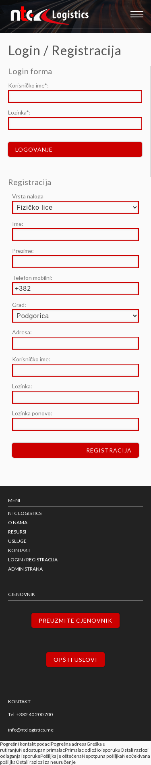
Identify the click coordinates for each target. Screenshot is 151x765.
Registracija (109, 450)
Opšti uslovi (75, 659)
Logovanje (34, 149)
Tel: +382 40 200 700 (30, 714)
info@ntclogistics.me (31, 730)
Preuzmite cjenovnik (75, 620)
